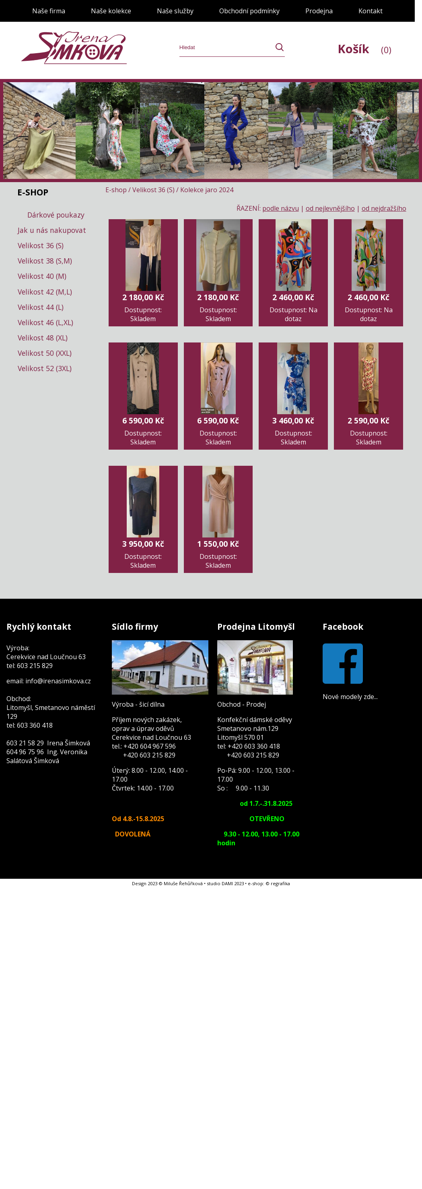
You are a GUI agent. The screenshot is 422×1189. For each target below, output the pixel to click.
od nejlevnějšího (330, 208)
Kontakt (370, 10)
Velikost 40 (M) (42, 276)
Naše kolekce (111, 10)
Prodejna (319, 10)
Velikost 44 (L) (41, 307)
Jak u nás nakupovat (52, 230)
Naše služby (175, 10)
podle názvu (280, 208)
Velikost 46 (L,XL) (45, 322)
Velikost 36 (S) (41, 245)
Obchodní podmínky (249, 10)
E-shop (116, 189)
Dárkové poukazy (55, 215)
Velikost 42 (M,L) (45, 292)
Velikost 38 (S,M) (45, 261)
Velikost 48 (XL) (43, 337)
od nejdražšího (384, 208)
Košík (364, 48)
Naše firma (48, 10)
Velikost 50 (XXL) (45, 353)
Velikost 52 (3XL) (45, 368)
